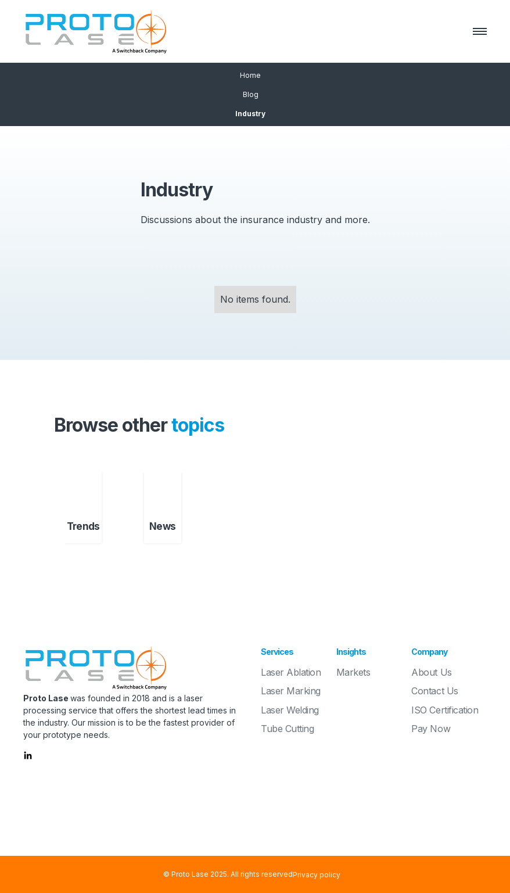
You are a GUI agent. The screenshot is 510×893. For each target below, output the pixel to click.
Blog (250, 94)
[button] (474, 31)
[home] (95, 31)
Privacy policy (316, 874)
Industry (250, 113)
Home (250, 75)
